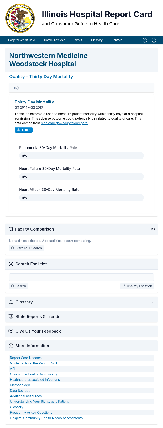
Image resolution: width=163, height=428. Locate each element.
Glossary (97, 40)
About (78, 40)
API (12, 369)
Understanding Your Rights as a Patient (39, 401)
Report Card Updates (26, 358)
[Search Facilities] (81, 277)
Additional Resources (26, 396)
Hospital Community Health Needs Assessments (46, 418)
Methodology (20, 385)
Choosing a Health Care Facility (33, 374)
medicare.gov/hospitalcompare (64, 123)
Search (18, 286)
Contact (117, 40)
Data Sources (20, 390)
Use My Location (137, 286)
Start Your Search (26, 248)
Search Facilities (31, 263)
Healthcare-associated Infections (35, 380)
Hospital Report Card (21, 40)
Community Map (54, 40)
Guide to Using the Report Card (33, 363)
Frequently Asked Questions (31, 412)
